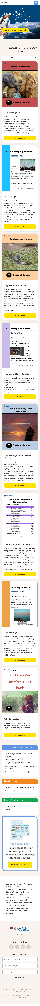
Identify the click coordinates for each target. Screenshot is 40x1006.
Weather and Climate (12, 791)
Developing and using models (15, 759)
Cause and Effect (10, 806)
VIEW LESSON (20, 138)
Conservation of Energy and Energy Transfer (19, 787)
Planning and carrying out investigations (19, 772)
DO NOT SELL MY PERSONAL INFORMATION (17, 995)
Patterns (8, 810)
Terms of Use (22, 997)
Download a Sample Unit (15, 30)
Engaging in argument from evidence (18, 763)
